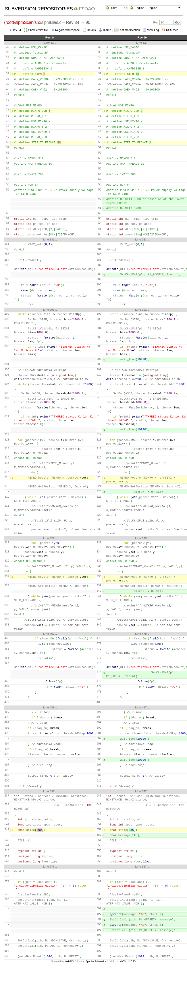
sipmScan (24, 22)
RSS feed (172, 30)
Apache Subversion (96, 961)
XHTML (124, 961)
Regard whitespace (67, 30)
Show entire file (38, 30)
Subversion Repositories (39, 9)
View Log (153, 30)
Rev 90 (142, 37)
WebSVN (69, 961)
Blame (107, 30)
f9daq (87, 9)
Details (91, 30)
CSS (133, 961)
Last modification (129, 30)
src (37, 22)
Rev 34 (16, 30)
